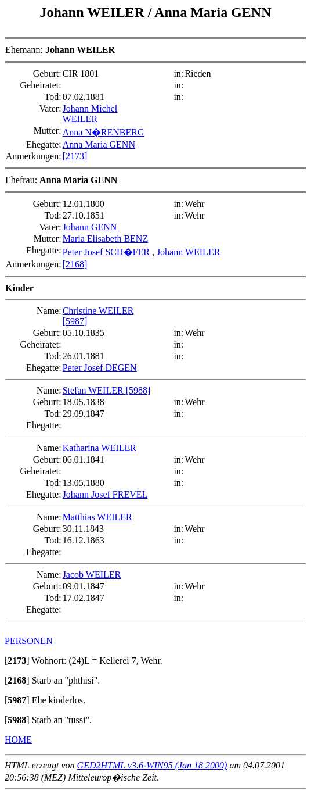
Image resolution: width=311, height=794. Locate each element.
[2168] (75, 264)
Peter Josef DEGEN (100, 368)
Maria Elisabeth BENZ (106, 239)
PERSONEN (29, 641)
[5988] (138, 390)
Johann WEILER (94, 12)
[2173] (75, 156)
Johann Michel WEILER (90, 113)
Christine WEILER (98, 311)
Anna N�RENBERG (103, 132)
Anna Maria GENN (212, 12)
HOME (18, 740)
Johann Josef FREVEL (105, 494)
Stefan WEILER (94, 390)
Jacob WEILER (92, 575)
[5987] (75, 321)
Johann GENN (90, 227)
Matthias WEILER (97, 517)
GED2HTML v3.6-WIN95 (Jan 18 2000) (152, 765)
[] (17, 661)
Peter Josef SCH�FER (107, 252)
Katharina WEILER (99, 448)
